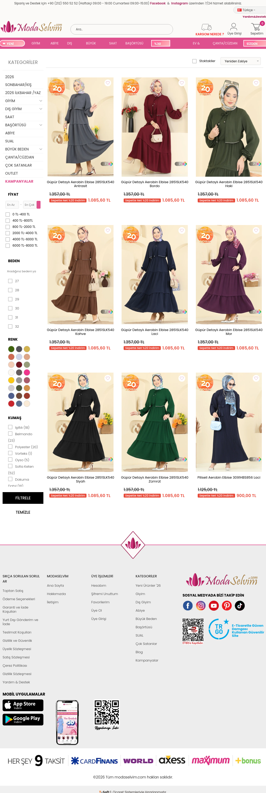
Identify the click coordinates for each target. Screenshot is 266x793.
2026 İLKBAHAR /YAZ (23, 92)
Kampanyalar (147, 660)
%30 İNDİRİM (160, 44)
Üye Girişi (98, 618)
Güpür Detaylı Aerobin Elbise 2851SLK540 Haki (229, 184)
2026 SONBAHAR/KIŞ (18, 80)
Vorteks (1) (20, 453)
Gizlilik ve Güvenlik (17, 640)
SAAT (113, 43)
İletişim (53, 602)
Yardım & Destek (16, 682)
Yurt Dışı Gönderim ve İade (20, 621)
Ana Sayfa (55, 585)
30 (13, 308)
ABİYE (54, 43)
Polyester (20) (23, 447)
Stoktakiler (203, 61)
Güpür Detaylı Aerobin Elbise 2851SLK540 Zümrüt (154, 479)
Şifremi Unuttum (104, 593)
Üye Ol (96, 610)
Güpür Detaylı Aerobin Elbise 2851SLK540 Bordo (154, 184)
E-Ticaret (117, 774)
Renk (13, 339)
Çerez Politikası (15, 665)
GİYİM (36, 43)
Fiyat (13, 194)
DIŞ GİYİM (71, 44)
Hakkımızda (56, 593)
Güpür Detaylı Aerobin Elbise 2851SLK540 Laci (154, 331)
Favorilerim (100, 602)
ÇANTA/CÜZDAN (225, 43)
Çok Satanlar (146, 643)
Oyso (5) (18, 459)
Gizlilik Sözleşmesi (17, 673)
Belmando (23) (20, 437)
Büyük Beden (146, 618)
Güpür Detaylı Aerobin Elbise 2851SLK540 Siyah (80, 479)
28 (13, 290)
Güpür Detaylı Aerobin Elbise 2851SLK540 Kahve (80, 331)
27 (13, 281)
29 (13, 299)
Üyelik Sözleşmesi (17, 648)
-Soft (104, 774)
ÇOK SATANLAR (18, 165)
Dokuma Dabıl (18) (18, 482)
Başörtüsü (144, 627)
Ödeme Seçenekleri (19, 599)
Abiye (140, 610)
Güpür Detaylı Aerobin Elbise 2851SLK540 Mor (229, 331)
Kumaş (14, 417)
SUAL (180, 44)
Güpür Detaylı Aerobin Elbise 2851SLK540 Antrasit (80, 184)
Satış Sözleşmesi (16, 657)
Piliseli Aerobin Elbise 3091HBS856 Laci (228, 477)
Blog (139, 652)
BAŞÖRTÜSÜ (134, 43)
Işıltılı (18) (19, 427)
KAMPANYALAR (19, 181)
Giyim (140, 593)
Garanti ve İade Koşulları (15, 609)
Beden (14, 260)
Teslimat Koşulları (17, 632)
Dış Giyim (143, 602)
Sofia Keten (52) (21, 469)
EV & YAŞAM (198, 44)
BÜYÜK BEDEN (91, 44)
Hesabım (98, 585)
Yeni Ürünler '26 (148, 585)
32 (13, 326)
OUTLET (11, 173)
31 (13, 317)
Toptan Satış (13, 590)
